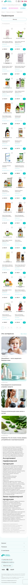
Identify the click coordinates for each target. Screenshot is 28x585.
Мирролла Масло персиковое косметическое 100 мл (7, 141)
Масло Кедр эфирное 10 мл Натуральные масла (20, 266)
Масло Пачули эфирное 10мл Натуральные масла (7, 42)
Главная (3, 12)
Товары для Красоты (10, 12)
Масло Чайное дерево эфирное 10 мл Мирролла (20, 92)
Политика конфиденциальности (9, 580)
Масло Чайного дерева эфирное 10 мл (7, 241)
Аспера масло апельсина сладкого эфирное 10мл (7, 92)
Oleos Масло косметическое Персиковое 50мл (19, 241)
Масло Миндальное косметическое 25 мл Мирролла (19, 216)
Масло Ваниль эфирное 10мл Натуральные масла (7, 266)
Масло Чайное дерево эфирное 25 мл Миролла (20, 290)
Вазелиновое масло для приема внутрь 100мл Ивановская (20, 67)
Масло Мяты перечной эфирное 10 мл (20, 42)
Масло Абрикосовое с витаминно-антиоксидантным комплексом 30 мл (7, 290)
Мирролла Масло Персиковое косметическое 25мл (19, 191)
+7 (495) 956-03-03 (6, 559)
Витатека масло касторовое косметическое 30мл (19, 141)
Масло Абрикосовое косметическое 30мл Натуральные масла (6, 116)
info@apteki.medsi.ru (7, 562)
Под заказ (17, 317)
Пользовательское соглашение (8, 582)
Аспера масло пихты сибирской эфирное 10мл (19, 166)
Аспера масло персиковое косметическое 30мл (19, 116)
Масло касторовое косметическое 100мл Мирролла (19, 315)
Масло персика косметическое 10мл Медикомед (6, 315)
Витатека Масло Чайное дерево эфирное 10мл (7, 67)
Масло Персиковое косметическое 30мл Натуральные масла (6, 216)
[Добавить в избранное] (12, 29)
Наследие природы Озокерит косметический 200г (6, 166)
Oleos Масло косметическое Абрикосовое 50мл (6, 191)
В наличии (4, 44)
